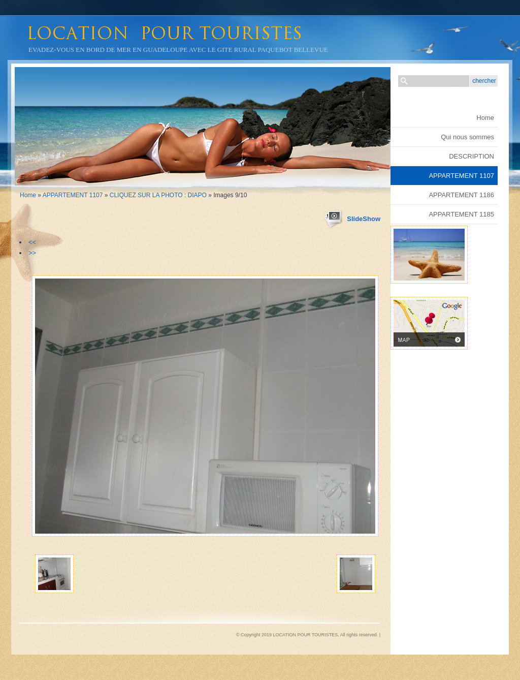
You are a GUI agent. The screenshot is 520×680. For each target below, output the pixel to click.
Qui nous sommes (467, 137)
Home (28, 195)
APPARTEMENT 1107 (73, 195)
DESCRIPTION (471, 156)
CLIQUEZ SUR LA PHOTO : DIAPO (158, 195)
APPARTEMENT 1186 (461, 195)
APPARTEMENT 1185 (461, 214)
